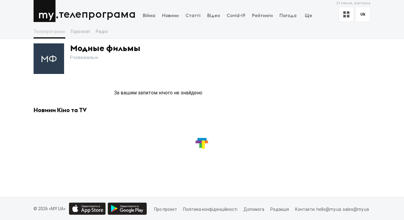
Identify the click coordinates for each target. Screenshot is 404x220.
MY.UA (46, 11)
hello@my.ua (328, 209)
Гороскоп (80, 31)
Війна (149, 15)
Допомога (253, 209)
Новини (170, 15)
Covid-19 (236, 15)
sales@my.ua (356, 209)
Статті (193, 15)
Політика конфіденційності (210, 209)
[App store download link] (87, 208)
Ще (308, 15)
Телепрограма (97, 14)
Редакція (279, 209)
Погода (288, 15)
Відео (213, 15)
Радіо (102, 31)
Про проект (165, 209)
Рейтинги (262, 15)
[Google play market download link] (127, 208)
